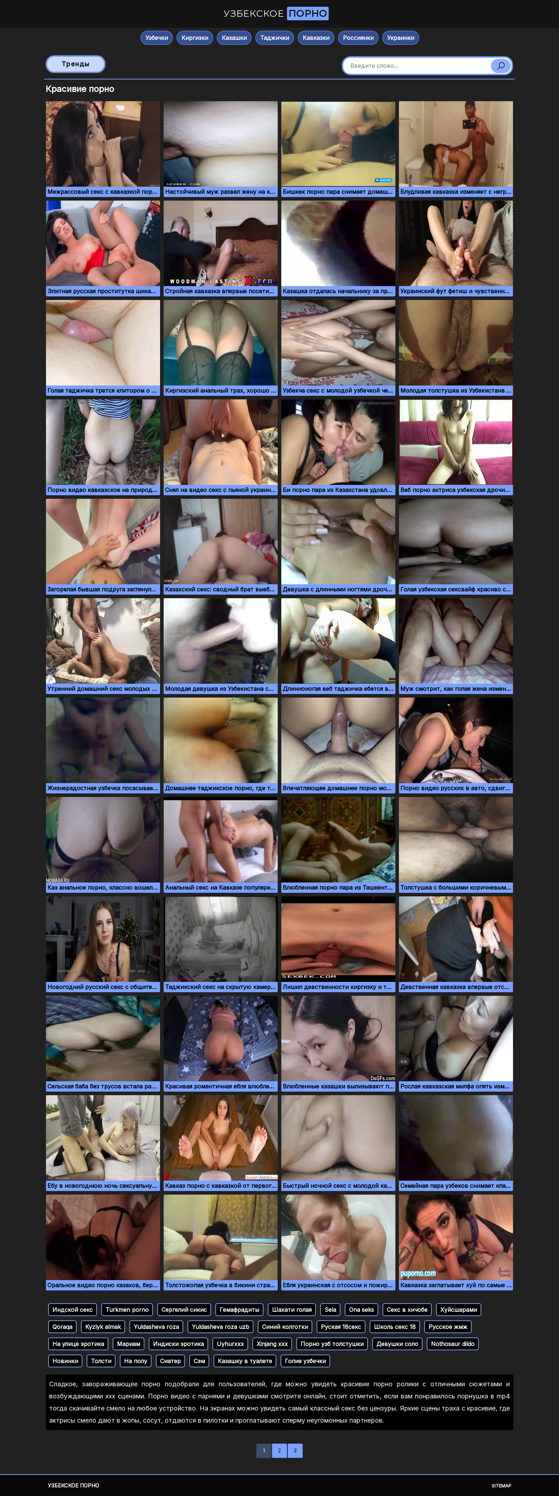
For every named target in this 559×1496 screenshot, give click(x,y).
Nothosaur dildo (453, 1343)
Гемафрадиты (239, 1309)
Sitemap (501, 1486)
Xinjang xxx (272, 1343)
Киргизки (194, 37)
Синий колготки (285, 1326)
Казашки (234, 37)
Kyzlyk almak (103, 1326)
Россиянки (358, 37)
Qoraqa (62, 1326)
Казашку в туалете (245, 1361)
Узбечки (156, 37)
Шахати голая (292, 1309)
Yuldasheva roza (156, 1326)
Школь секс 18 (395, 1326)
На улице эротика (78, 1343)
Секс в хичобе (407, 1309)
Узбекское (276, 13)
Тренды (76, 64)
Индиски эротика (178, 1343)
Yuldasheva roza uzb (220, 1326)
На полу (135, 1361)
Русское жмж (448, 1326)
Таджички (274, 37)
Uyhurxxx (230, 1343)
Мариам (128, 1343)
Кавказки (316, 37)
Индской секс (72, 1309)
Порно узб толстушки (332, 1343)
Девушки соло (397, 1343)
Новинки (65, 1361)
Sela (330, 1309)
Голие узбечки (305, 1361)
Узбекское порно (73, 1485)
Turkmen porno (127, 1309)
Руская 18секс (341, 1326)
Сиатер (170, 1361)
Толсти (101, 1361)
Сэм (199, 1361)
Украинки (400, 37)
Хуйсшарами (458, 1309)
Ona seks (361, 1309)
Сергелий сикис (184, 1309)
